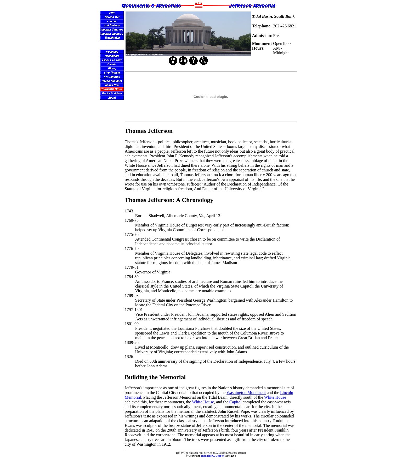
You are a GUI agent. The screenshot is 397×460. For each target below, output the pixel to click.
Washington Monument (246, 392)
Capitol (235, 402)
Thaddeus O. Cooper (212, 455)
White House (275, 397)
